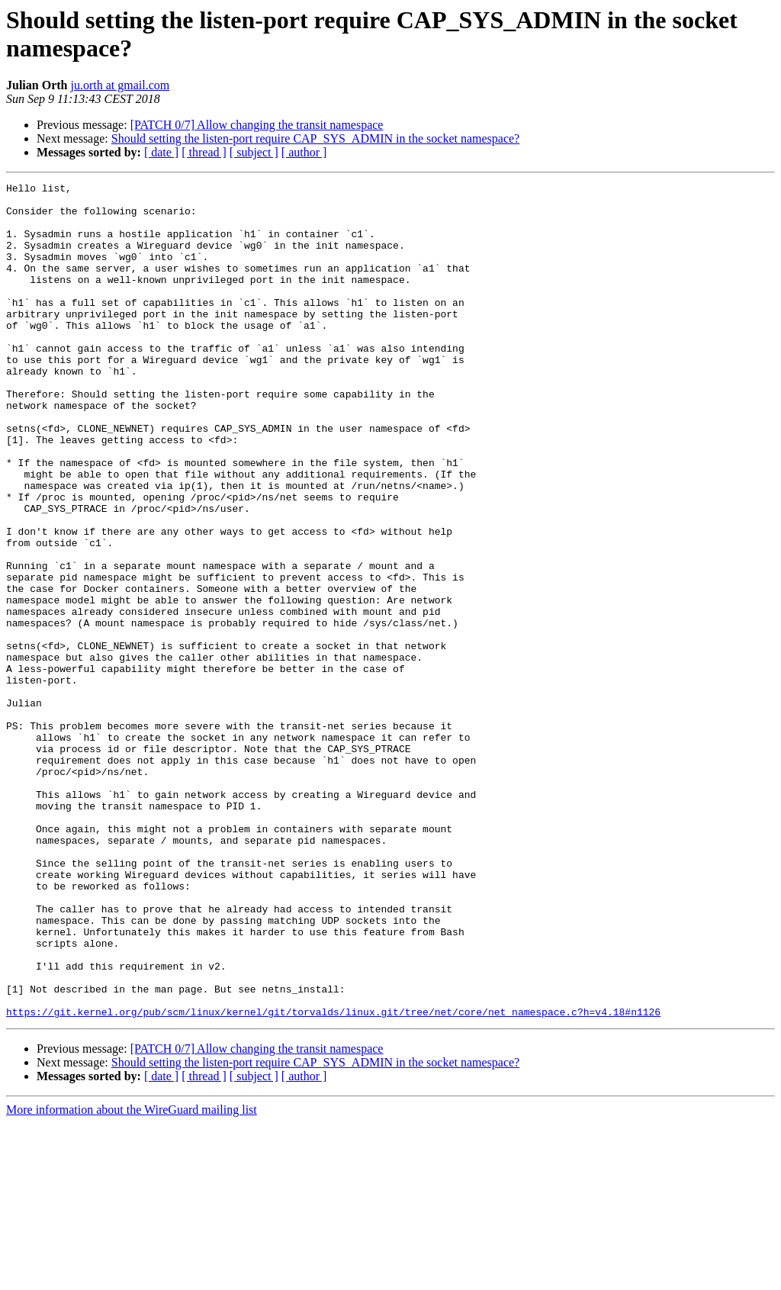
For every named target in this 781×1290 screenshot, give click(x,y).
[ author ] (304, 152)
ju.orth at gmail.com (119, 85)
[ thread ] (204, 152)
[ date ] (161, 152)
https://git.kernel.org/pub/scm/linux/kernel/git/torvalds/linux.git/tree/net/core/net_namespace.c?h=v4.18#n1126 (333, 1178)
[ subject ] (254, 152)
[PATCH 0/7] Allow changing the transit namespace (257, 124)
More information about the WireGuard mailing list (131, 1276)
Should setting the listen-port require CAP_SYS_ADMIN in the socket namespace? (315, 138)
